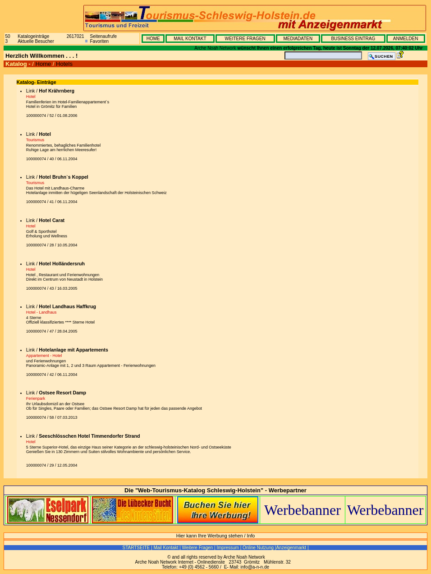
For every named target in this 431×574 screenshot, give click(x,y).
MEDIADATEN (297, 38)
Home (43, 63)
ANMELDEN (405, 38)
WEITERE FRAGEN (245, 38)
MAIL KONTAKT (190, 38)
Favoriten (99, 41)
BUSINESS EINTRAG (353, 38)
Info (251, 535)
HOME (153, 38)
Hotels (64, 63)
